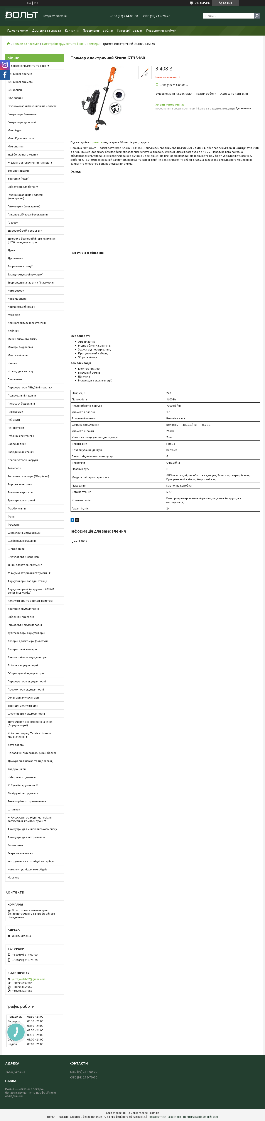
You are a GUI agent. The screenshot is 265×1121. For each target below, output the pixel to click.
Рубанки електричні (21, 435)
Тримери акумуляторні (23, 705)
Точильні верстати (20, 492)
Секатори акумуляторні (23, 697)
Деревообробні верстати (25, 230)
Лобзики (13, 330)
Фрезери (14, 524)
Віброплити (15, 97)
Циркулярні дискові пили (24, 532)
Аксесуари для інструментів (26, 837)
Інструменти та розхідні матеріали (31, 861)
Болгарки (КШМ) (18, 178)
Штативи (14, 809)
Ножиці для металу (20, 371)
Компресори (16, 290)
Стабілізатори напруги (23, 459)
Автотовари (16, 744)
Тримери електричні (21, 500)
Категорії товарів (129, 30)
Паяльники (15, 379)
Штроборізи (16, 548)
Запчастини (15, 845)
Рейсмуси (14, 419)
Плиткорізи (15, 411)
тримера (96, 142)
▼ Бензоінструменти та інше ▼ (29, 65)
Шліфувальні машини (22, 540)
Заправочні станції (20, 266)
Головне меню (17, 30)
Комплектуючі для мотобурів (27, 869)
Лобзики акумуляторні (23, 665)
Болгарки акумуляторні (23, 608)
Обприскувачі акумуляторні (26, 673)
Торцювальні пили (20, 484)
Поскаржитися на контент (164, 1116)
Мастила (13, 877)
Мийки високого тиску (22, 338)
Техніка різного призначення (27, 801)
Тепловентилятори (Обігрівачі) (28, 476)
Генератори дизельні (22, 122)
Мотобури (15, 130)
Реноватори (16, 427)
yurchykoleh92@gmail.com (29, 979)
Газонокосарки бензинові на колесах (32, 106)
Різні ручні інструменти (23, 793)
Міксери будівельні (20, 347)
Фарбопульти (17, 508)
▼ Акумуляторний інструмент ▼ (29, 572)
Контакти (72, 30)
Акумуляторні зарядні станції (27, 581)
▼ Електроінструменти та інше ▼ (30, 162)
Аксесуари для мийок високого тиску (32, 828)
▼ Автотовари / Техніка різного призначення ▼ (29, 735)
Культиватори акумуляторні (26, 632)
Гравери (13, 222)
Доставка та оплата (46, 30)
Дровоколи (15, 258)
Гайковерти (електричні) (24, 206)
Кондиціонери (17, 298)
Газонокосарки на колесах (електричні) (25, 196)
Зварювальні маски (20, 853)
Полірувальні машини (22, 395)
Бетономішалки (18, 170)
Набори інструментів (22, 777)
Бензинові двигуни (20, 73)
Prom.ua (154, 1112)
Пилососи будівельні (21, 403)
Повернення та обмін (98, 30)
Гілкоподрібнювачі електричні (28, 214)
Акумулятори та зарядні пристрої (30, 600)
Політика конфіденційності (200, 1116)
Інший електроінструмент (25, 564)
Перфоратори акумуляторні (27, 681)
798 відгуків (202, 3)
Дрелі (11, 250)
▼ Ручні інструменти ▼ (23, 785)
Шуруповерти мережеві (23, 556)
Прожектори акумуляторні (26, 689)
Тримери (93, 44)
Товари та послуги (26, 44)
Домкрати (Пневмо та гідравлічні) (30, 760)
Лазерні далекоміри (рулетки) (28, 641)
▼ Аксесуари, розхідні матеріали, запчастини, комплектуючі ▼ (30, 819)
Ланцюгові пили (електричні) (27, 322)
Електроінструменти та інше (63, 44)
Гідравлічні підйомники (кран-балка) (32, 752)
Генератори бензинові (22, 114)
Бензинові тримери (20, 81)
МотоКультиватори (21, 138)
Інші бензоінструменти (23, 154)
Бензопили (15, 89)
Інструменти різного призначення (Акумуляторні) (30, 723)
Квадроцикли (17, 769)
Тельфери (14, 468)
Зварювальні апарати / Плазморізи (31, 282)
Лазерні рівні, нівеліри (22, 649)
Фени (11, 516)
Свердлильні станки (21, 451)
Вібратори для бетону (23, 186)
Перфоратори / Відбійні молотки (30, 387)
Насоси (12, 363)
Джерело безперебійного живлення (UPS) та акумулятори (32, 240)
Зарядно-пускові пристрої (25, 274)
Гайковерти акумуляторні (25, 624)
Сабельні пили (17, 443)
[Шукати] (257, 16)
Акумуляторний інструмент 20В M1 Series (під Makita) (31, 591)
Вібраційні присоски (21, 616)
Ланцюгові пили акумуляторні (27, 657)
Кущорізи (14, 314)
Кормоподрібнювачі (21, 306)
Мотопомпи (16, 146)
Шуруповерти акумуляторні (26, 713)
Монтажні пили (18, 355)
